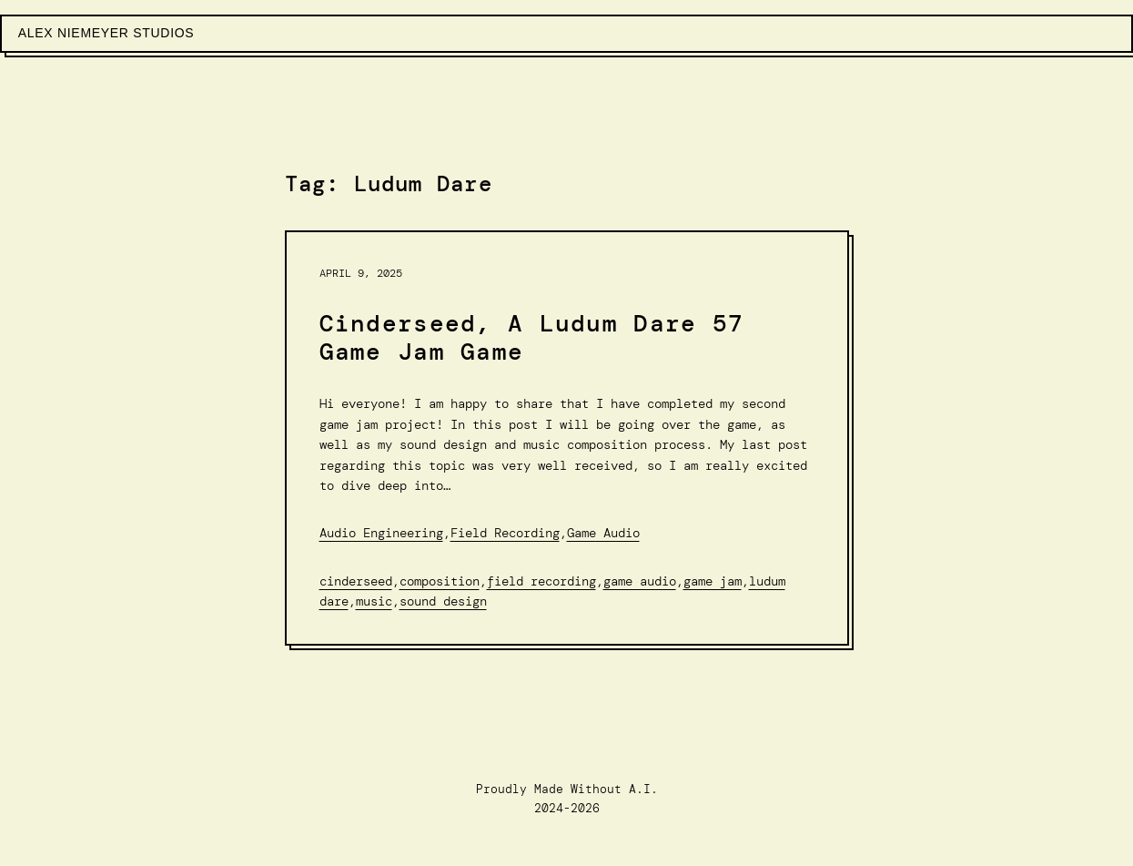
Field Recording (505, 533)
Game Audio (603, 533)
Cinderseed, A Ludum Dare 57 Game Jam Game (531, 338)
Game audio (639, 581)
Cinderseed (355, 581)
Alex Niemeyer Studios (106, 32)
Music (374, 601)
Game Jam (712, 581)
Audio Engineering (381, 533)
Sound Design (443, 601)
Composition (440, 581)
